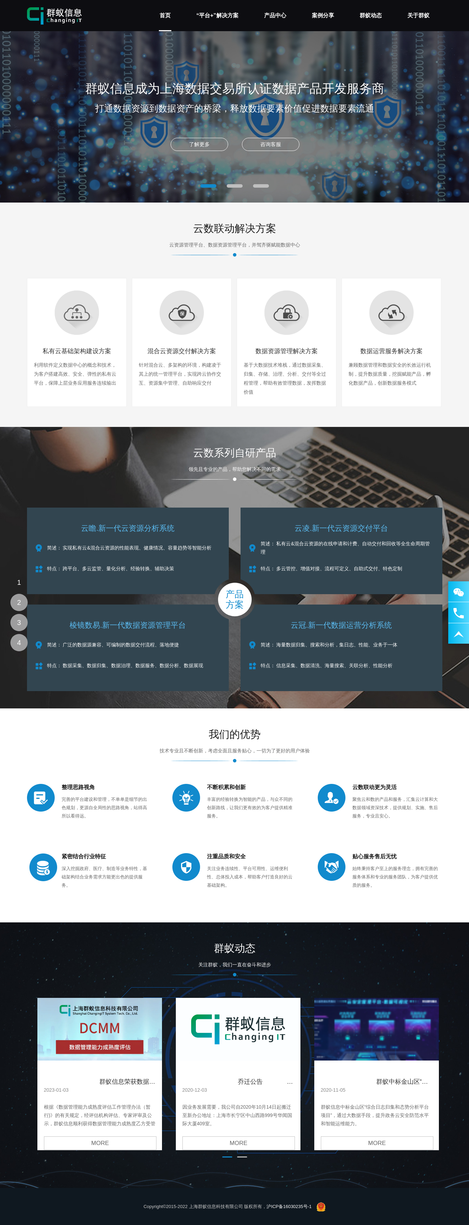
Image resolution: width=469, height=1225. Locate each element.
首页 (165, 15)
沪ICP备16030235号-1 (289, 1206)
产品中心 (275, 15)
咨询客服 (273, 148)
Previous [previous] (111, 117)
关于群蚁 (418, 15)
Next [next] (358, 117)
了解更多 (196, 148)
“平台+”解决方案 (217, 15)
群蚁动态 (371, 15)
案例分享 (323, 15)
